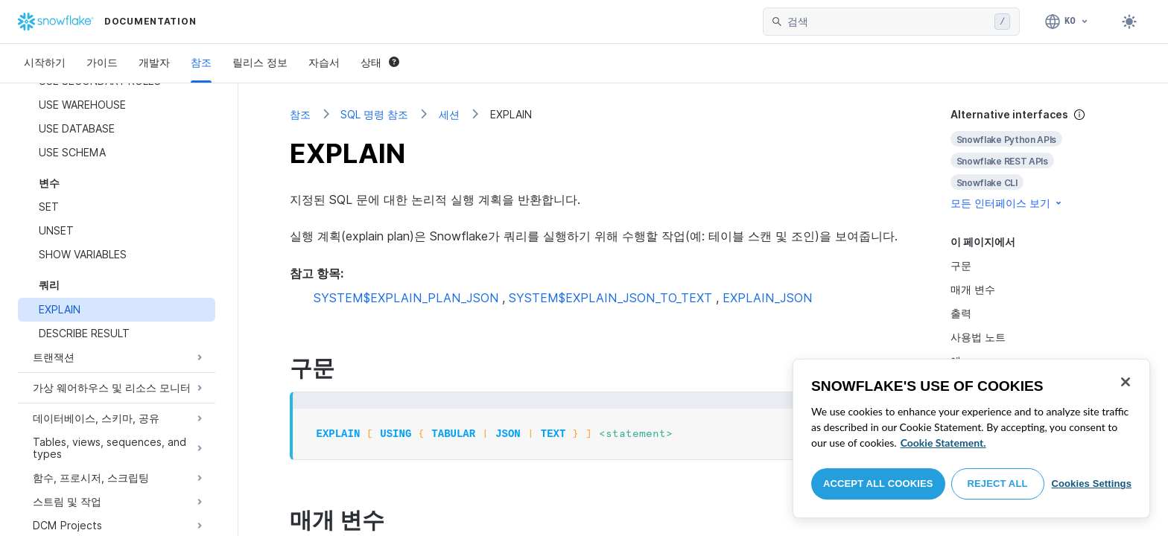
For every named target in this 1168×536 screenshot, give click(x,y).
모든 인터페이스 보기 (1007, 203)
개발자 (154, 62)
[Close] (1125, 382)
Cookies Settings (1091, 483)
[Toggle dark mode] (1129, 21)
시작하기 (45, 62)
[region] (971, 438)
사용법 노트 (978, 337)
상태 (380, 62)
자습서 (324, 62)
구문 (960, 265)
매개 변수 (972, 289)
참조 (201, 62)
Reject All (998, 483)
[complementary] (1033, 159)
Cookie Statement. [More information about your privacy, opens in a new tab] (943, 442)
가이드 (102, 62)
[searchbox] (887, 21)
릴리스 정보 (260, 62)
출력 (960, 313)
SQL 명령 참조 (374, 114)
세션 (449, 114)
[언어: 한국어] (1067, 21)
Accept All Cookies (878, 483)
